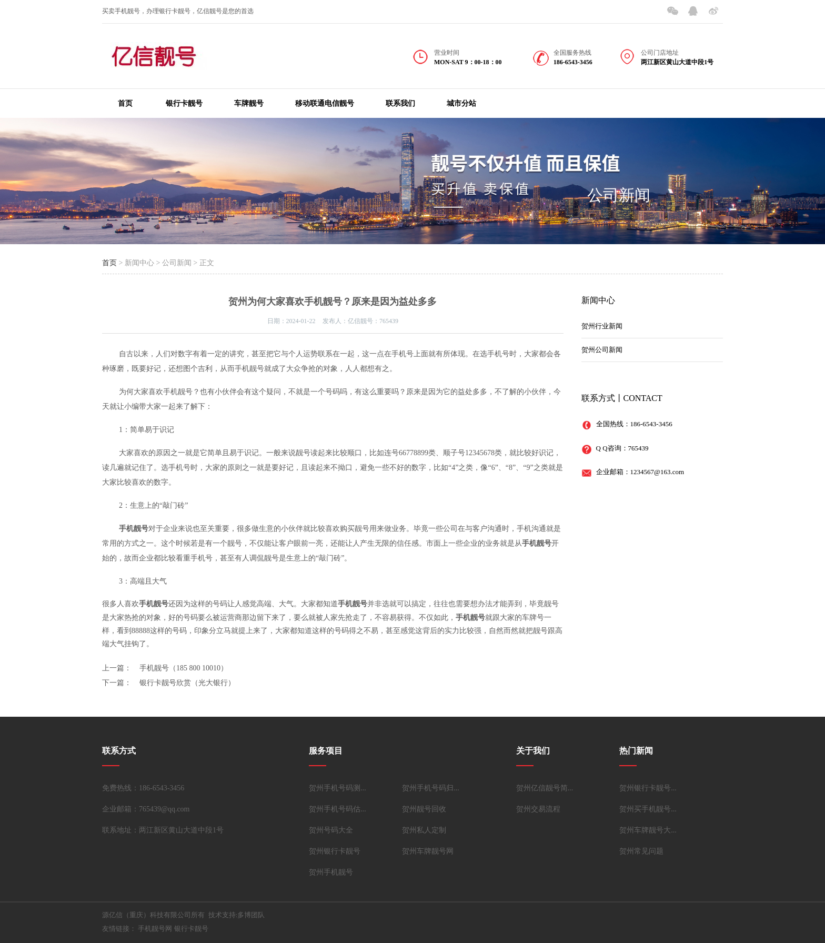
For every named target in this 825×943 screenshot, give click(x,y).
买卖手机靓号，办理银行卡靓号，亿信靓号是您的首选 (178, 11)
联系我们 (400, 103)
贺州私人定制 (424, 830)
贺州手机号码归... (430, 788)
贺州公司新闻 (601, 350)
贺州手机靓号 (331, 872)
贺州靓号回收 (424, 809)
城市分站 (461, 103)
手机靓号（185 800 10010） (183, 668)
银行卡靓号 (184, 103)
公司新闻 (618, 195)
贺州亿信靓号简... (545, 788)
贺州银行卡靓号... (648, 788)
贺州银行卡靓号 (334, 851)
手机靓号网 (155, 928)
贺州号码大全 (331, 830)
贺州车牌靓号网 (428, 851)
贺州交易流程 (538, 809)
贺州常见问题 (641, 851)
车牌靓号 (249, 103)
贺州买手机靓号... (648, 809)
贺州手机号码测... (337, 788)
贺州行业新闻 (601, 326)
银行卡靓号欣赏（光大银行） (187, 683)
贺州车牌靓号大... (648, 830)
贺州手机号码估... (337, 809)
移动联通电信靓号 (324, 103)
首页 (125, 103)
